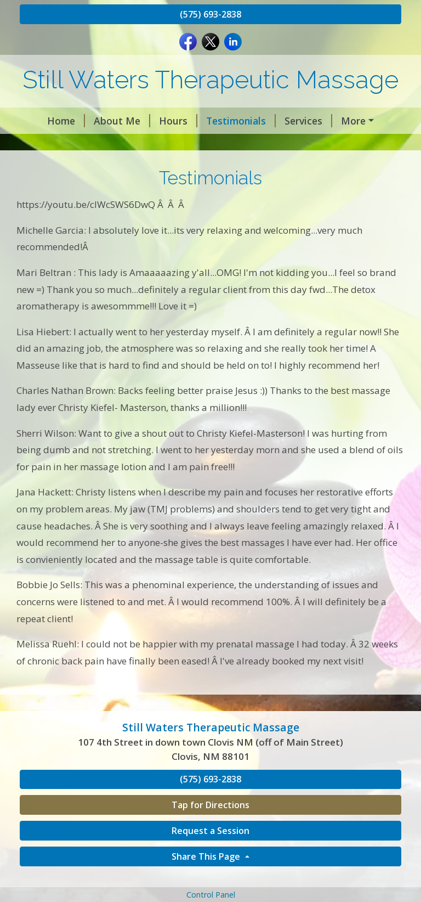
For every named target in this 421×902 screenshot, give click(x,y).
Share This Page (207, 879)
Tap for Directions (210, 828)
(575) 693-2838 (210, 14)
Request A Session (71, 143)
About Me (103, 120)
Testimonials (222, 120)
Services (290, 120)
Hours (159, 120)
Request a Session (210, 854)
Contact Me (354, 120)
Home (47, 120)
